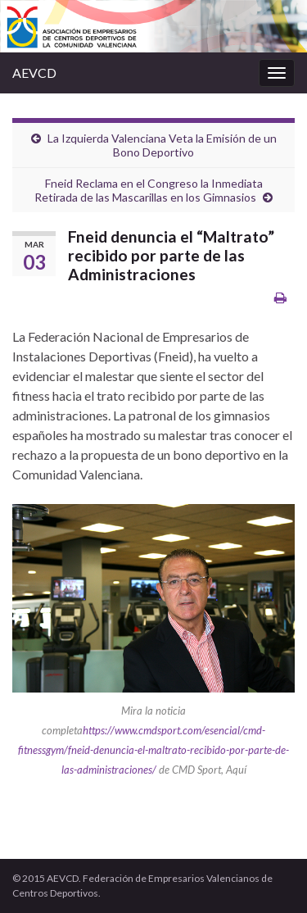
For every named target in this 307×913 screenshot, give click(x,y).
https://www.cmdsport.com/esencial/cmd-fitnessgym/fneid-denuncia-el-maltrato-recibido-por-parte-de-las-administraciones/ (153, 750)
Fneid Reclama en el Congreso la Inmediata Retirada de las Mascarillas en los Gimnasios (148, 190)
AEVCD (34, 72)
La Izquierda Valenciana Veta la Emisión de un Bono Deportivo (162, 145)
